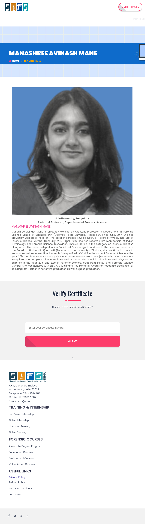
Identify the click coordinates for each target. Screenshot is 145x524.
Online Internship (19, 420)
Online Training (17, 432)
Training (101, 19)
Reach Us (134, 19)
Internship (86, 19)
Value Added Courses (22, 464)
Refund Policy (17, 482)
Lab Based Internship (21, 414)
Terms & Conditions (21, 488)
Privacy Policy (17, 477)
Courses (72, 19)
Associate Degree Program (25, 446)
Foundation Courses (21, 452)
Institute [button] (58, 19)
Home (47, 19)
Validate (72, 341)
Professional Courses (21, 458)
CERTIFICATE (130, 6)
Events (124, 19)
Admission (113, 19)
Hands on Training (19, 426)
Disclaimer (15, 494)
